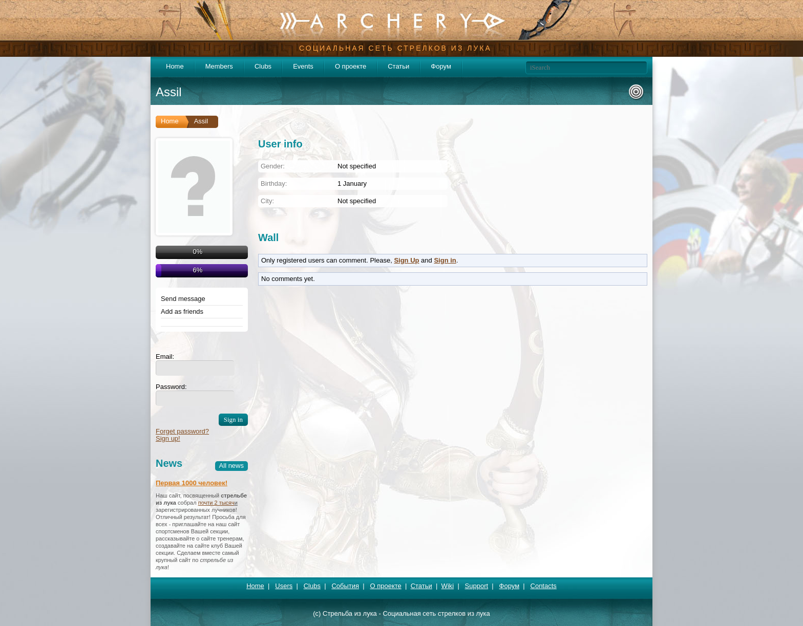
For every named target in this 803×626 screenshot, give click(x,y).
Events (303, 66)
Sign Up (406, 260)
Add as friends (182, 311)
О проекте (350, 66)
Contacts (544, 586)
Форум (441, 66)
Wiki (447, 586)
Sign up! (168, 438)
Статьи (398, 66)
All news (231, 465)
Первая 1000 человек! (191, 483)
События (345, 586)
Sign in (445, 260)
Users (283, 586)
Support (477, 586)
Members (219, 66)
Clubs (263, 66)
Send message (183, 299)
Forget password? (182, 431)
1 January (352, 183)
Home (175, 66)
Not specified (356, 201)
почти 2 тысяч (216, 503)
